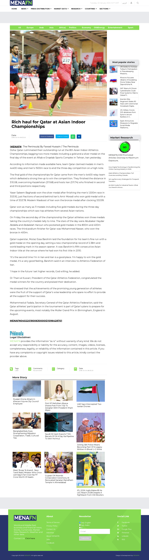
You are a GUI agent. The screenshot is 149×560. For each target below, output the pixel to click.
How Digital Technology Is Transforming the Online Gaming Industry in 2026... (124, 168)
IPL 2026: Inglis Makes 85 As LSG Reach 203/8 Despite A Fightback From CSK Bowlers (90, 492)
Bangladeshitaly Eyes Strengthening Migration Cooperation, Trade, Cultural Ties (26, 434)
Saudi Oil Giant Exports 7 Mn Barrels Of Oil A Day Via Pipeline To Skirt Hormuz (59, 436)
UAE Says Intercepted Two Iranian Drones (89, 405)
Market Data (60, 9)
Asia (51, 28)
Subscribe (85, 538)
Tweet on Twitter (62, 136)
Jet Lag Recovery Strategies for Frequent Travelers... (124, 180)
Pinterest (123, 533)
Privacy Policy (51, 526)
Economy (86, 28)
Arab (41, 28)
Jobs (48, 539)
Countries (90, 9)
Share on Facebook (47, 136)
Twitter (122, 526)
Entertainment (111, 28)
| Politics (72, 28)
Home (14, 9)
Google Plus (124, 529)
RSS (121, 539)
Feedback (50, 543)
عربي (124, 3)
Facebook (123, 522)
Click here (30, 538)
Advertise (50, 533)
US (17, 28)
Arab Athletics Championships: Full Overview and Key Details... (121, 174)
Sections (104, 9)
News (23, 9)
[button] (131, 3)
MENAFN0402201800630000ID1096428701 (36, 320)
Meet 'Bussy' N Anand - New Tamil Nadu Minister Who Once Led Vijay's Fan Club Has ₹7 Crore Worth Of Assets (27, 473)
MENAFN (16, 146)
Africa (61, 28)
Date (13, 135)
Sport (129, 28)
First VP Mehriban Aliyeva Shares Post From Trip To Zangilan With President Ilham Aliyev (59, 406)
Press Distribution (40, 9)
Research (75, 9)
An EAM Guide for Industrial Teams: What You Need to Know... (123, 186)
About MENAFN (52, 536)
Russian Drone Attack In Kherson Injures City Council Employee (26, 401)
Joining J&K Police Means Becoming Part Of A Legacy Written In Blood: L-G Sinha (89, 447)
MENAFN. (28, 555)
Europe (30, 28)
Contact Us (50, 529)
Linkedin (122, 536)
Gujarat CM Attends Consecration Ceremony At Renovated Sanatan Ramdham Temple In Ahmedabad (59, 479)
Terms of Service (53, 522)
